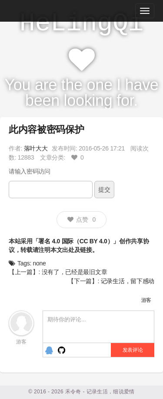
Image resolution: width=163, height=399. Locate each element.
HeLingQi (82, 23)
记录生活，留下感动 (127, 281)
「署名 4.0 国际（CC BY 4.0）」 (76, 241)
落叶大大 (36, 148)
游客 (146, 300)
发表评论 (133, 350)
